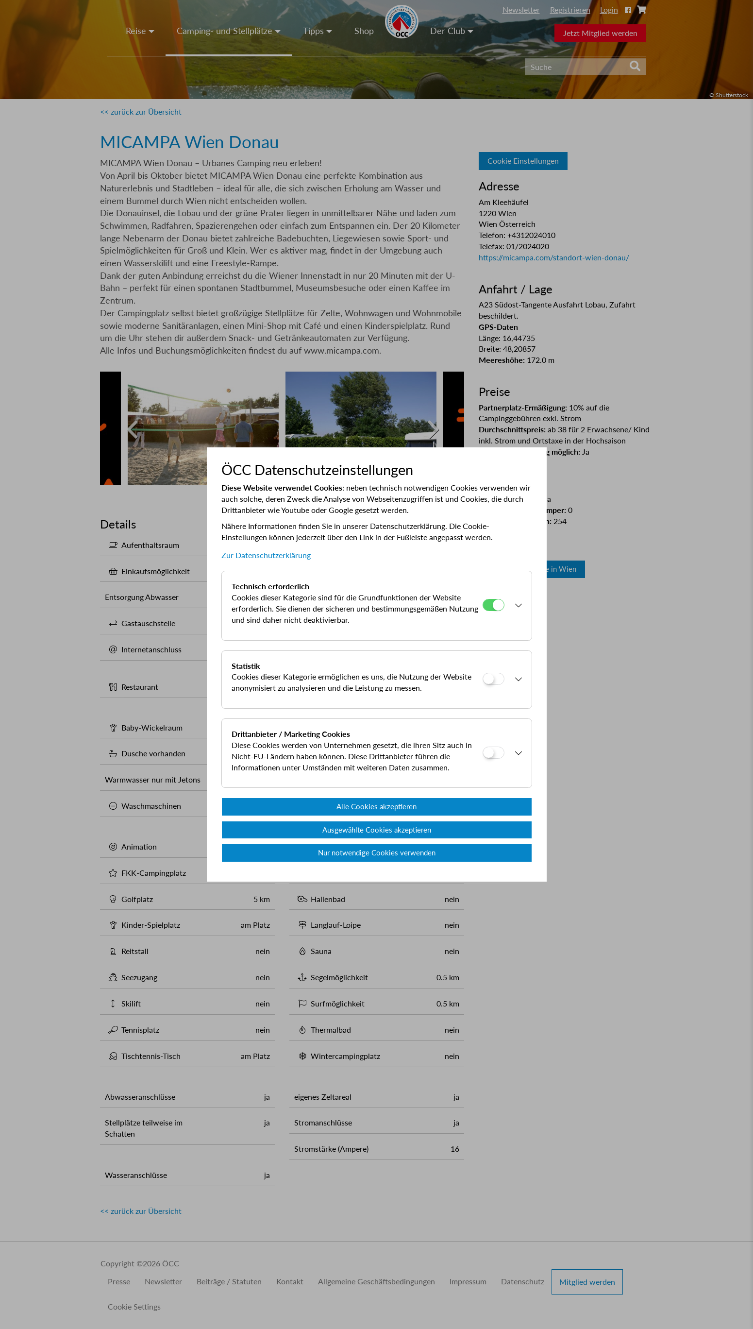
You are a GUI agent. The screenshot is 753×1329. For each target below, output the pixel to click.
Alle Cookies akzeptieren (376, 806)
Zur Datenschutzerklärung (266, 555)
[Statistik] (493, 679)
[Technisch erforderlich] (493, 605)
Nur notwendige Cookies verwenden (376, 852)
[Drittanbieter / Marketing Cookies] (493, 753)
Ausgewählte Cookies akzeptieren (376, 829)
